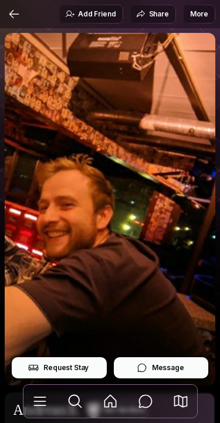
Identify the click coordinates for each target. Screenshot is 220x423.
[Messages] (145, 401)
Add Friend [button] (90, 14)
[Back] (14, 14)
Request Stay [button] (58, 367)
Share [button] (152, 14)
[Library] (40, 401)
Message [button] (160, 367)
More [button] (199, 13)
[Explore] (75, 401)
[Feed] (110, 401)
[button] (180, 401)
